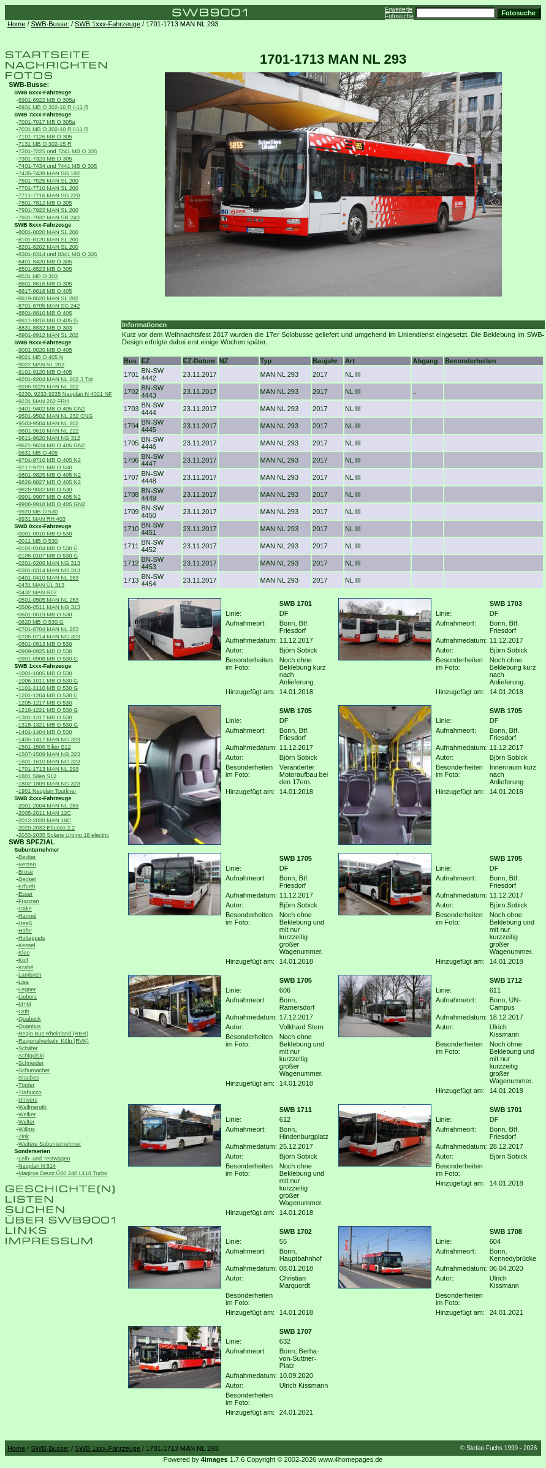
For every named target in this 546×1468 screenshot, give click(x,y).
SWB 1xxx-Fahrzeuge (107, 24)
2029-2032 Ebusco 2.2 (46, 828)
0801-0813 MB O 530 (45, 644)
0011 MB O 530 (38, 541)
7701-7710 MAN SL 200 (48, 188)
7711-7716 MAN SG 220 (49, 195)
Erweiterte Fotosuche (399, 13)
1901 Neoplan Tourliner (47, 791)
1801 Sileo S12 (37, 776)
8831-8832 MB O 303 (45, 328)
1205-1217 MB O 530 (45, 703)
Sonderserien (32, 1151)
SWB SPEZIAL (32, 842)
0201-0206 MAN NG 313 (49, 563)
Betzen (27, 864)
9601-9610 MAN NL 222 (48, 431)
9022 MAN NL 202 (41, 364)
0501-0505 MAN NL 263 (48, 600)
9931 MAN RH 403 (42, 519)
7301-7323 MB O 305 (45, 159)
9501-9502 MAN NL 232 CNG (55, 416)
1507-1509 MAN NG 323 (49, 754)
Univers (27, 1100)
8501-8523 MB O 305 (45, 269)
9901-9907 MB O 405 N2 (49, 497)
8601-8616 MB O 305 (45, 284)
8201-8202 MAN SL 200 (48, 247)
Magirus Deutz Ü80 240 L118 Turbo (62, 1173)
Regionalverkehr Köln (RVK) (53, 1041)
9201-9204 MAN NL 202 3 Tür (55, 379)
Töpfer (26, 1085)
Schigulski (31, 1056)
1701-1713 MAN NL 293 (48, 769)
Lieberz (27, 997)
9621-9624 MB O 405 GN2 (51, 445)
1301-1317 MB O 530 (45, 717)
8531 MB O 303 (38, 276)
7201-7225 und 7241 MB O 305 (57, 151)
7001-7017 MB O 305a (46, 122)
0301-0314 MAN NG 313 (49, 570)
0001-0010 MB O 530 (45, 534)
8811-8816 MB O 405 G (48, 320)
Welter (26, 1122)
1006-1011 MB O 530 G (48, 681)
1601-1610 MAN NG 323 (49, 762)
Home (16, 24)
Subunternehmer (36, 850)
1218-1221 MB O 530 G (48, 710)
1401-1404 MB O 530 (45, 732)
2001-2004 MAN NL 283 (48, 806)
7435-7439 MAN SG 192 (49, 173)
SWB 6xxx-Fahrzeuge (42, 92)
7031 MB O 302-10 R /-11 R (53, 129)
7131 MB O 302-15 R (45, 144)
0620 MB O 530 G (41, 622)
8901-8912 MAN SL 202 (48, 335)
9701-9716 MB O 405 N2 (49, 460)
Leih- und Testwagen (44, 1159)
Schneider (31, 1063)
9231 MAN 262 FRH (43, 401)
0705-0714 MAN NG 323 (49, 637)
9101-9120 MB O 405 (45, 372)
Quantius (29, 1026)
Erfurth (26, 886)
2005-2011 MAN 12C (44, 813)
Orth (23, 1011)
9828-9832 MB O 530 (45, 489)
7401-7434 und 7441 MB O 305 (57, 166)
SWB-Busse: (50, 24)
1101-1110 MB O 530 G (48, 688)
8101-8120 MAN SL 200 (48, 239)
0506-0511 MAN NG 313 (49, 607)
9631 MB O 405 (38, 453)
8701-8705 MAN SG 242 (49, 306)
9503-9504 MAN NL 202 (48, 423)
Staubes (28, 1078)
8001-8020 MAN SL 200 (48, 232)
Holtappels (31, 938)
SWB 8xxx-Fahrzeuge (42, 225)
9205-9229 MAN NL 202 (48, 387)
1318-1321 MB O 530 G (48, 725)
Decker (27, 879)
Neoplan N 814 (37, 1166)
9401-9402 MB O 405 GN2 (51, 409)
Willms (26, 1129)
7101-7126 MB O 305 (45, 137)
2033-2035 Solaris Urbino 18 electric (63, 835)
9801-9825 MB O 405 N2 (49, 475)
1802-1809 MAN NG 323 (49, 784)
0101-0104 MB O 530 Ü (48, 548)
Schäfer (28, 1048)
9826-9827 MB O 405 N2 (49, 482)
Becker (27, 857)
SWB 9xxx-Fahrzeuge (42, 342)
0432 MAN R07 (37, 592)
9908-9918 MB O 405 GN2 (51, 504)
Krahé (25, 967)
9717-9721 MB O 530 (45, 467)
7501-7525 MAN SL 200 (48, 181)
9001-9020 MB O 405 (45, 350)
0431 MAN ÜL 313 (41, 585)
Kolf (23, 960)
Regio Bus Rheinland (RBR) (53, 1034)
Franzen (28, 901)
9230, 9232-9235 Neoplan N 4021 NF (65, 394)
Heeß (25, 923)
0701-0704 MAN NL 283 (48, 629)
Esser (25, 894)
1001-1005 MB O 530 (45, 673)
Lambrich (30, 975)
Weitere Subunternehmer (49, 1144)
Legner (27, 989)
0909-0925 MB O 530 (45, 651)
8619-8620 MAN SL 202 (48, 298)
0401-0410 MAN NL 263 (48, 578)
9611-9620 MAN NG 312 (49, 438)
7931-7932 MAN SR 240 (49, 217)
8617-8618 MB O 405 (45, 291)
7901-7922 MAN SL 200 (48, 210)
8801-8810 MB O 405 (45, 313)
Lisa (23, 982)
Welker (27, 1114)
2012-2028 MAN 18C (44, 820)
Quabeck (29, 1019)
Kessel (26, 945)
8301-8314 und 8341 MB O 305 (57, 254)
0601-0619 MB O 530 (45, 614)
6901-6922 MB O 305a (46, 100)
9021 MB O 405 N (40, 357)
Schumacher (34, 1070)
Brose (25, 872)
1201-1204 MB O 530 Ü (48, 695)
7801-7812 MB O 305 (45, 203)
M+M (24, 1004)
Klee (23, 953)
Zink (23, 1136)
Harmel (27, 916)
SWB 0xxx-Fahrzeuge (42, 526)
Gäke (25, 909)
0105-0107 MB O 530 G (48, 556)
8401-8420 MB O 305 (45, 262)
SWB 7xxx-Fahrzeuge (42, 115)
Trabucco (30, 1092)
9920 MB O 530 (38, 512)
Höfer (25, 931)
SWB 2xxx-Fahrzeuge (42, 798)
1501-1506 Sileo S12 (44, 747)
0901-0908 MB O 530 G (48, 659)
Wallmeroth (32, 1107)
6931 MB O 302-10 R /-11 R (53, 107)
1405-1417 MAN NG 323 (49, 739)
